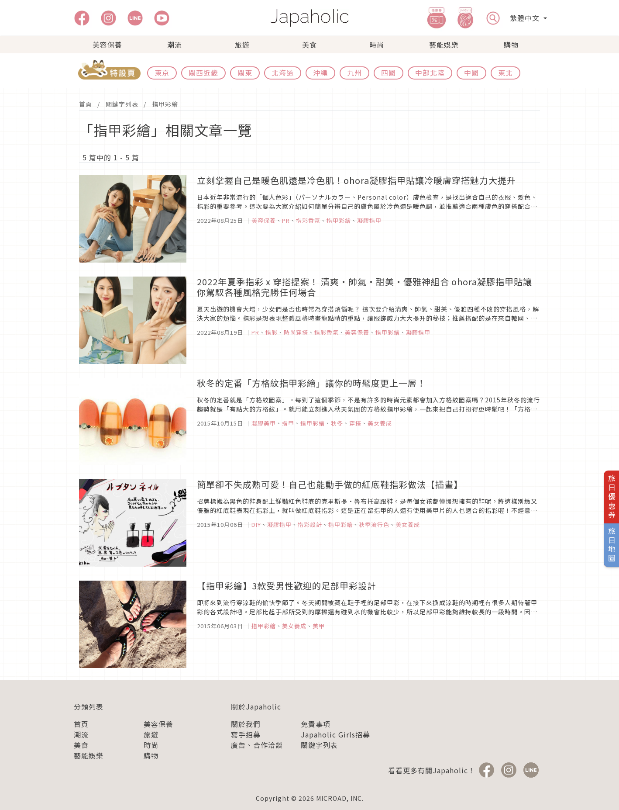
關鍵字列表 (122, 104)
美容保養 (107, 44)
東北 (505, 72)
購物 (511, 44)
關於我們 (246, 724)
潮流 (174, 44)
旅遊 (242, 44)
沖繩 (320, 72)
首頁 (85, 104)
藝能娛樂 (444, 44)
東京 (162, 72)
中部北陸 (430, 72)
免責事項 (315, 724)
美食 (309, 44)
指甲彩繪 (165, 104)
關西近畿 (203, 72)
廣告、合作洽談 (257, 745)
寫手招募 (246, 734)
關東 (244, 72)
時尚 (376, 44)
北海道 (283, 72)
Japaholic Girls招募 (335, 734)
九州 (354, 72)
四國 (388, 72)
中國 (471, 72)
